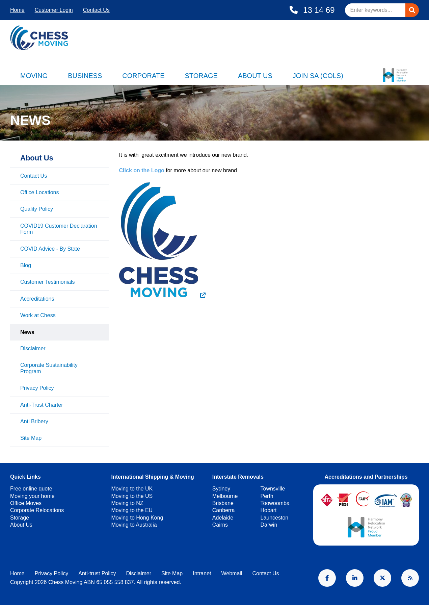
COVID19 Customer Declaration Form (58, 229)
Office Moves (26, 503)
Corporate (143, 75)
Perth (266, 496)
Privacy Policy (37, 388)
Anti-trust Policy (97, 573)
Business (85, 75)
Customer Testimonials (47, 282)
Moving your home (32, 496)
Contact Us (96, 10)
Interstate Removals (238, 477)
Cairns (220, 525)
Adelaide (222, 518)
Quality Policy (36, 209)
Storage (201, 75)
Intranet (202, 573)
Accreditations (37, 299)
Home (17, 10)
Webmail (231, 573)
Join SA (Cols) (318, 75)
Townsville (272, 488)
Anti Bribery (34, 421)
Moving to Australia (134, 525)
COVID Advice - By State (50, 249)
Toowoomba (274, 503)
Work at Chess (38, 315)
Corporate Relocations (37, 510)
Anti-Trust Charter (41, 405)
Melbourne (225, 496)
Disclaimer (33, 348)
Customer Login (54, 10)
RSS (410, 578)
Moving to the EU (132, 510)
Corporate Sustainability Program (49, 368)
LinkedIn (355, 578)
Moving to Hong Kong (137, 518)
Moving (34, 75)
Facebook (327, 578)
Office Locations (39, 192)
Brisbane (223, 503)
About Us (255, 75)
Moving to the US (132, 496)
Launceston (274, 518)
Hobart (268, 510)
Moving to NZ (127, 503)
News (27, 332)
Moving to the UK (132, 488)
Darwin (268, 525)
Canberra (223, 510)
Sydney (221, 488)
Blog (25, 265)
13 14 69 (317, 10)
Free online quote (31, 488)
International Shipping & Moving (152, 477)
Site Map (31, 438)
